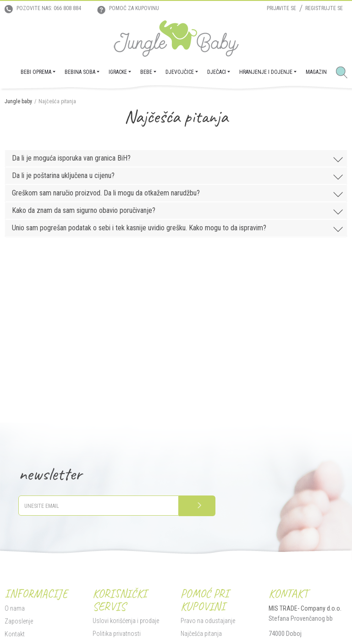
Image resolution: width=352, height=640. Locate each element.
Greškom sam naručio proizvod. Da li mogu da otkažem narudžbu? (178, 194)
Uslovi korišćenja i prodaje (126, 620)
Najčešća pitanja (201, 633)
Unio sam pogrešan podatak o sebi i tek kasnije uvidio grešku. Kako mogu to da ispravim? (178, 228)
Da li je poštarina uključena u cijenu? (178, 176)
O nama (15, 608)
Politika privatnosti (117, 633)
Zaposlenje (19, 621)
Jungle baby (18, 101)
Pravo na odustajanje (208, 620)
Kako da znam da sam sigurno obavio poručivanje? (178, 211)
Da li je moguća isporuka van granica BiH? (178, 159)
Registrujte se (324, 8)
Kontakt (15, 634)
